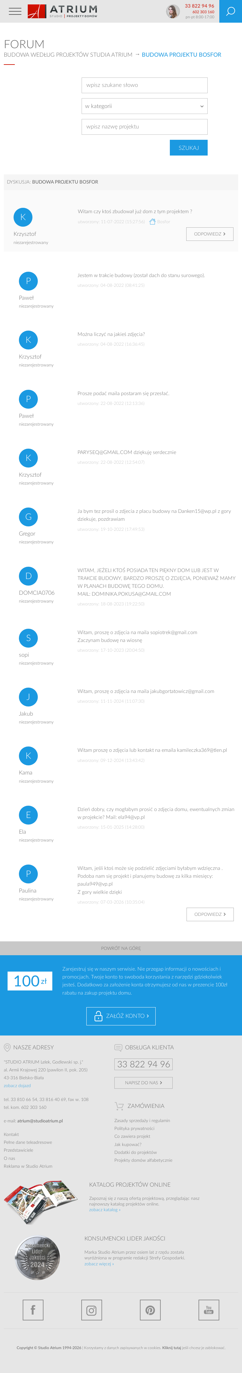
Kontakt (11, 1134)
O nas (9, 1158)
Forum (24, 44)
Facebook (33, 1310)
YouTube (209, 1310)
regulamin (161, 1121)
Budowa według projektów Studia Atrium (68, 55)
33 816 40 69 (52, 1100)
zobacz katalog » (105, 1210)
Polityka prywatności (134, 1128)
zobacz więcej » (99, 1264)
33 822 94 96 (199, 6)
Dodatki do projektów (135, 1152)
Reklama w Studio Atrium (28, 1166)
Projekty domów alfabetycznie (143, 1160)
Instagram (91, 1310)
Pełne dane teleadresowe (28, 1142)
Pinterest (150, 1310)
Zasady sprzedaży (131, 1121)
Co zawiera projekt (132, 1136)
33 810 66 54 (24, 1100)
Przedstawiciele (18, 1150)
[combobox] (145, 106)
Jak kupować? (127, 1145)
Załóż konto (125, 1016)
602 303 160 (203, 12)
